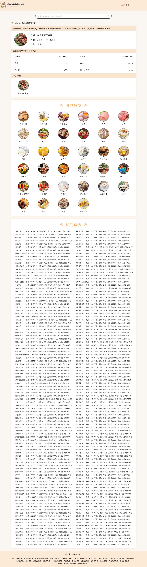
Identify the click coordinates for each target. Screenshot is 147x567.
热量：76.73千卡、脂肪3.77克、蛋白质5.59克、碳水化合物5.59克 (103, 240)
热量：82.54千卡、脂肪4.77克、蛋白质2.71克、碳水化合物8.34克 (42, 415)
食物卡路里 (93, 558)
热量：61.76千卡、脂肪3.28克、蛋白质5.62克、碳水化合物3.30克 (103, 475)
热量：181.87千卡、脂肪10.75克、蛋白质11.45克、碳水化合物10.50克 (44, 291)
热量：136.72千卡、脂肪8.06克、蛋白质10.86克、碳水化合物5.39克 (43, 361)
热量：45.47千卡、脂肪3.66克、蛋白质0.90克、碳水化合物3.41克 (42, 304)
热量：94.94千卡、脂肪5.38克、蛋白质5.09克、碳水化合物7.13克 (103, 459)
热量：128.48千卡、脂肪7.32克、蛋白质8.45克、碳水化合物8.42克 (42, 503)
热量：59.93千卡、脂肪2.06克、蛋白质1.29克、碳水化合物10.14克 (103, 377)
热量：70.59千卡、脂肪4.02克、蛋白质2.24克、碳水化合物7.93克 (103, 335)
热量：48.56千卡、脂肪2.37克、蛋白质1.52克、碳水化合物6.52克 (103, 386)
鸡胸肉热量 (130, 558)
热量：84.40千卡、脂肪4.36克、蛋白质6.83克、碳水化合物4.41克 (42, 335)
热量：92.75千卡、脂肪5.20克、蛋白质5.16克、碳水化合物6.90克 (42, 380)
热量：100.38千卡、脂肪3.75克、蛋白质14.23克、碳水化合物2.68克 (43, 462)
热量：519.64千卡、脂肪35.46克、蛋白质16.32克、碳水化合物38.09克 (104, 247)
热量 (70, 558)
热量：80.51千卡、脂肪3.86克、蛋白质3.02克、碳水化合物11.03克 (103, 244)
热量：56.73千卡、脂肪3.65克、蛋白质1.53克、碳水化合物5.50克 (42, 396)
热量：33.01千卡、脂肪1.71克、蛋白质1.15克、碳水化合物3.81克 (42, 443)
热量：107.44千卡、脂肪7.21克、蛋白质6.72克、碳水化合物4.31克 (42, 522)
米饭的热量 (37, 561)
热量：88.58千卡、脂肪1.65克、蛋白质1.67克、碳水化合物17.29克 (103, 234)
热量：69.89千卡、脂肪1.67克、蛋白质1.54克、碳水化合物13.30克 (103, 282)
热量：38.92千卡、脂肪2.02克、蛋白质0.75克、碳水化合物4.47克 (103, 484)
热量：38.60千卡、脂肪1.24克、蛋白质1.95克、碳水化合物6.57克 (42, 424)
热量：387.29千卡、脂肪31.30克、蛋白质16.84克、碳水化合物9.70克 (104, 449)
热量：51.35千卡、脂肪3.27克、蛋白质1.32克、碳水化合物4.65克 (42, 266)
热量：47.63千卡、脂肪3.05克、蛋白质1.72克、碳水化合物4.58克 (103, 253)
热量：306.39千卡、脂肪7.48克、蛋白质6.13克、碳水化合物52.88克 (43, 329)
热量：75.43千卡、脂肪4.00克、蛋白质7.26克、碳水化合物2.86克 (42, 386)
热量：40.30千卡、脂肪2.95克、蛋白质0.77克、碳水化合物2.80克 (42, 456)
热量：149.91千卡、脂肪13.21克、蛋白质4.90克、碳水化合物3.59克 (43, 519)
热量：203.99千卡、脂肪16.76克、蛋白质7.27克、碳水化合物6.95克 (103, 538)
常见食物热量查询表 (41, 558)
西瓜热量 (73, 563)
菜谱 (12, 558)
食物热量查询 (28, 558)
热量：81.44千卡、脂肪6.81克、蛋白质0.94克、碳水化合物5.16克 (42, 351)
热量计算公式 (54, 558)
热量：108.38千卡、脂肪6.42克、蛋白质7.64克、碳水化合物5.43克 (103, 402)
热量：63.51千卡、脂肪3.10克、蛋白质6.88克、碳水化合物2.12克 (103, 544)
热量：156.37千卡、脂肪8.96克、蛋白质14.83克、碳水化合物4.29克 (43, 339)
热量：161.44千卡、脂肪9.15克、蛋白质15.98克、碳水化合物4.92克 (103, 500)
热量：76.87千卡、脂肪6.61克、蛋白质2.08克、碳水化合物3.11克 (42, 418)
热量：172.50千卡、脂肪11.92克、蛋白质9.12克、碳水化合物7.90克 (103, 405)
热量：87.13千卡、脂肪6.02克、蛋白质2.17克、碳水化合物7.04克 (103, 291)
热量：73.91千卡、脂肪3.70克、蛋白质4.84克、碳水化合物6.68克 (42, 278)
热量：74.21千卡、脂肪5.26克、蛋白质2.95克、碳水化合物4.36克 (103, 364)
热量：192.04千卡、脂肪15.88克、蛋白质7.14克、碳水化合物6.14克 (43, 440)
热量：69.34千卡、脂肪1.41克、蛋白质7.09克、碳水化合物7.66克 (103, 354)
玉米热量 (28, 561)
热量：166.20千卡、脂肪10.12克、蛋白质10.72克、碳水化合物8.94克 (43, 465)
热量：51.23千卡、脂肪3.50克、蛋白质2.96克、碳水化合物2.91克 (42, 269)
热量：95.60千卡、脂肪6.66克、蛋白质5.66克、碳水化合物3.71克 (103, 294)
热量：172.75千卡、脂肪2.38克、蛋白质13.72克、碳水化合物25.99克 (104, 437)
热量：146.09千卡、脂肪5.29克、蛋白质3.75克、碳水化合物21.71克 (43, 323)
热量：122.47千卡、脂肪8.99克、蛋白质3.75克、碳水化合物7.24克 (103, 465)
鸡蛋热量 (67, 561)
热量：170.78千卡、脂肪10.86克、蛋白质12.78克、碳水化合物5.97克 (43, 430)
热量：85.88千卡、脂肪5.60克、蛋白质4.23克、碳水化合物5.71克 (42, 411)
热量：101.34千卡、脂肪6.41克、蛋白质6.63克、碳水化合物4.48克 (103, 329)
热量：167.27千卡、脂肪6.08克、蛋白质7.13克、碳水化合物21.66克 (103, 351)
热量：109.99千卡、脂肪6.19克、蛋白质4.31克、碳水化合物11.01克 (103, 541)
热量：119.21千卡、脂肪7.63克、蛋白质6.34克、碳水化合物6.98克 (42, 408)
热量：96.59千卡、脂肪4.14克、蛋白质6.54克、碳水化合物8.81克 (42, 449)
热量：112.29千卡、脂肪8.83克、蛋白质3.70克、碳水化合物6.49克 (103, 446)
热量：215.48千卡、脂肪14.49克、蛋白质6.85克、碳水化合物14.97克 (104, 513)
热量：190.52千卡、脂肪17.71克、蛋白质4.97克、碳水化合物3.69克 (43, 481)
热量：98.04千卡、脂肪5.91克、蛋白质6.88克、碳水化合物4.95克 (103, 415)
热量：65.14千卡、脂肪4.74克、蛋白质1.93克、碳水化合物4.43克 (42, 421)
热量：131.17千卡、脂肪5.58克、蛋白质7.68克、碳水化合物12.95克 (43, 389)
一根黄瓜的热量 (63, 563)
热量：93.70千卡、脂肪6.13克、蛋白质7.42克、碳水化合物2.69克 (42, 247)
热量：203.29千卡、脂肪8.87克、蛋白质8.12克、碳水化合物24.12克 (43, 528)
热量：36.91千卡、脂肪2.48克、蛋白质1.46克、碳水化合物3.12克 (103, 278)
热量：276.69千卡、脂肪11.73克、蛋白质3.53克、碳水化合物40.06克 (43, 541)
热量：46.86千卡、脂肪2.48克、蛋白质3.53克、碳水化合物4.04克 (103, 259)
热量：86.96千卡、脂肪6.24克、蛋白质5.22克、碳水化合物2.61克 (103, 285)
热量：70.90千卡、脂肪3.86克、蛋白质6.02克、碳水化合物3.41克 (42, 392)
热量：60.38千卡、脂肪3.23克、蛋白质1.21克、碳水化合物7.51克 (103, 348)
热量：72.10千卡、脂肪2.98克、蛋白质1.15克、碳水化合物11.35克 (103, 389)
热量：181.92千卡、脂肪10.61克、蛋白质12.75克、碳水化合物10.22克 (104, 269)
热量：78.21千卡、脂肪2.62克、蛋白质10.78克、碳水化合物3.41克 (103, 373)
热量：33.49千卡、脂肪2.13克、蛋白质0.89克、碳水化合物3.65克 (42, 370)
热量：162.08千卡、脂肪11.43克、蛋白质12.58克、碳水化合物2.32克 (43, 240)
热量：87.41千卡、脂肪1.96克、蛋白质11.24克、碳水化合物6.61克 (42, 402)
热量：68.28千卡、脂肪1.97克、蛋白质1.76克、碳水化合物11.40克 (42, 297)
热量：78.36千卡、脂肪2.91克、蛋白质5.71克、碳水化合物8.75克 (103, 332)
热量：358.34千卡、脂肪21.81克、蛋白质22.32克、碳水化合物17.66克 (104, 471)
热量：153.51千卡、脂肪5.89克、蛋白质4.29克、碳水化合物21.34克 (103, 525)
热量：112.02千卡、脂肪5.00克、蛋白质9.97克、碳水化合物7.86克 (103, 316)
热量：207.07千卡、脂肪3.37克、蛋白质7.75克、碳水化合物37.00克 (43, 427)
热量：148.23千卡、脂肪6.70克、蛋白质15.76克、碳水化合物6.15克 (43, 497)
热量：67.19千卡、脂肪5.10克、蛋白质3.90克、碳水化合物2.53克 (103, 424)
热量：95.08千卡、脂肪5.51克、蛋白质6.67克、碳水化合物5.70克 (42, 282)
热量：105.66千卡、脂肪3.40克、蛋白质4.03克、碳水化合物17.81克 (43, 490)
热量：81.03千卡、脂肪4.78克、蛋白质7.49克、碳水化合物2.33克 (42, 310)
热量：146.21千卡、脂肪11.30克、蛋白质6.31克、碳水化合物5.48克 (43, 234)
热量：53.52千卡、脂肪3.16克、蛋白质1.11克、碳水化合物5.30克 (42, 544)
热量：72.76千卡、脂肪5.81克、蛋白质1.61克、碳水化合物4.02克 (103, 440)
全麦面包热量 (124, 561)
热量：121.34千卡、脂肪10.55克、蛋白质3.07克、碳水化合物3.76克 (103, 434)
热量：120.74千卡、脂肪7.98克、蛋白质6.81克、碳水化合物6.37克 (42, 275)
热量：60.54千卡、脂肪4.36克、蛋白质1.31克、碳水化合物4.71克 (103, 468)
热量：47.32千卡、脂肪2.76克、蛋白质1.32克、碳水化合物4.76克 (103, 263)
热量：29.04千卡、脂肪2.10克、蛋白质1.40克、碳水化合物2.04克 (103, 339)
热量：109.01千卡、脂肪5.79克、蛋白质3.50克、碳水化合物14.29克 (103, 288)
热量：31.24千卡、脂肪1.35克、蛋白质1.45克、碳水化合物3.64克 (42, 250)
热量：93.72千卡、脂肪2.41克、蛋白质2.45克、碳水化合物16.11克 (42, 471)
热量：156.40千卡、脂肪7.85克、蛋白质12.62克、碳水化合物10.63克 (43, 532)
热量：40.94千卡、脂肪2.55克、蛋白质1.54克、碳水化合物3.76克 (42, 538)
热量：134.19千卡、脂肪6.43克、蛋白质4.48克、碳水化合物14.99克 (103, 522)
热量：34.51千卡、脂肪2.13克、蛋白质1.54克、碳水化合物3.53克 (103, 237)
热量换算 (64, 558)
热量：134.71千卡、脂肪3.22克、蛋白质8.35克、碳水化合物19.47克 (103, 367)
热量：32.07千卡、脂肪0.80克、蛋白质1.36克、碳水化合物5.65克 (103, 361)
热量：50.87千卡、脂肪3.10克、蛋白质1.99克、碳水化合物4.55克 (103, 516)
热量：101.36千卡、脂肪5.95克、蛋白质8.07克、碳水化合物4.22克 (103, 497)
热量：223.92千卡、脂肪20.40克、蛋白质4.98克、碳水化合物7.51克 (103, 396)
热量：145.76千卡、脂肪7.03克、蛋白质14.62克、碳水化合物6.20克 (43, 263)
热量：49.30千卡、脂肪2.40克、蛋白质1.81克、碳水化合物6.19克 (103, 231)
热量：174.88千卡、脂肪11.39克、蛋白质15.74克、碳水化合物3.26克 (104, 456)
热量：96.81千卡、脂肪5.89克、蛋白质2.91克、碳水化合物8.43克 (103, 320)
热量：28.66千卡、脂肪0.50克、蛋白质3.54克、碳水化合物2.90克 (103, 487)
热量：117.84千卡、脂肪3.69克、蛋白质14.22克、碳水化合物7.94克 (43, 500)
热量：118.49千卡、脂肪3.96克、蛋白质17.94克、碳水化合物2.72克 (103, 490)
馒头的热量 (103, 561)
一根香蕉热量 (82, 563)
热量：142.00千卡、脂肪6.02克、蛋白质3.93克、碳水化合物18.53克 (43, 364)
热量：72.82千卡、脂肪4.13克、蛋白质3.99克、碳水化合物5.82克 (42, 348)
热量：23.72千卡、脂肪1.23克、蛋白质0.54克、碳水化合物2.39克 (42, 259)
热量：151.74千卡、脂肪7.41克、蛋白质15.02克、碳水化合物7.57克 (103, 370)
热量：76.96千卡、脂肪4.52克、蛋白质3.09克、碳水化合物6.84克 (42, 294)
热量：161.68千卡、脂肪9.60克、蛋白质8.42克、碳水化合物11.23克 (43, 516)
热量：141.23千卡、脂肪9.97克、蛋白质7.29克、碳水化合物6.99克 (42, 272)
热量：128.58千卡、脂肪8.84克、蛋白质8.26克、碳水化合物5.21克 (42, 434)
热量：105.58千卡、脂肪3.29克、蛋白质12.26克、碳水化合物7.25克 (103, 399)
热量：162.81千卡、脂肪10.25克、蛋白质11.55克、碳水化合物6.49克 (43, 494)
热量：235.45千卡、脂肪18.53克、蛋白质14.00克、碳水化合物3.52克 (104, 345)
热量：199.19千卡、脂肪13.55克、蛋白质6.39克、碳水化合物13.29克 (43, 405)
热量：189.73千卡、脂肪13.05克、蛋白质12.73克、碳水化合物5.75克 (104, 430)
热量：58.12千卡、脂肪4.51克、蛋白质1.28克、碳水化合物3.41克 (103, 427)
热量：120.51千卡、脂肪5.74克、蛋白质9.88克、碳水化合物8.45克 (42, 345)
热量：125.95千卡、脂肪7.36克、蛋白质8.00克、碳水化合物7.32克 (42, 316)
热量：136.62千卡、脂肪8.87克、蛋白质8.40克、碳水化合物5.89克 (42, 437)
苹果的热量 (46, 561)
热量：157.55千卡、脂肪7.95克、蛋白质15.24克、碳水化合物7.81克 (103, 250)
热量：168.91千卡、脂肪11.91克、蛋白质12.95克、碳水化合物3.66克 (43, 484)
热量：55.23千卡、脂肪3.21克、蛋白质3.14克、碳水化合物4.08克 (103, 301)
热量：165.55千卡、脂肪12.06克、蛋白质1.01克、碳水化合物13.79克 (104, 342)
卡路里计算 (83, 558)
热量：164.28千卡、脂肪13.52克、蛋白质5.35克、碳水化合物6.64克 (103, 481)
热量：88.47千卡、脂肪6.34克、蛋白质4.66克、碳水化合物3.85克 (42, 506)
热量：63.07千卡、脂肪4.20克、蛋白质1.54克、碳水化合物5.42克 (42, 535)
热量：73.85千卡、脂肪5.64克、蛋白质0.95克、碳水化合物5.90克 (103, 478)
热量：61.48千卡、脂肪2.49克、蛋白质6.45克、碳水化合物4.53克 (42, 468)
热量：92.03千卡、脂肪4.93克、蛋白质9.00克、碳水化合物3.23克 (103, 421)
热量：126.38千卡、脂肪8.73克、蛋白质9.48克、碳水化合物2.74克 (103, 358)
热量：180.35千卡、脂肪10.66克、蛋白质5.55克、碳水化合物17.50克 (43, 320)
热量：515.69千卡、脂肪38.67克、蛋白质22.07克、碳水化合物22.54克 (104, 272)
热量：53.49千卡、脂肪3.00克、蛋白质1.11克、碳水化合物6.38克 (103, 408)
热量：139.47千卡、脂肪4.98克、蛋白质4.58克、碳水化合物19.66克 (103, 494)
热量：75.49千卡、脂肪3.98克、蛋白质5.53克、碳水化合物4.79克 (42, 373)
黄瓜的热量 (75, 561)
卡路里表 (112, 558)
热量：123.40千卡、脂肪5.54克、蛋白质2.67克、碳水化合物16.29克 (103, 462)
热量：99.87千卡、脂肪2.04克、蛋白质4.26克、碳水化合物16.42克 (103, 313)
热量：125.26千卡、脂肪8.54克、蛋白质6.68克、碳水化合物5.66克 (42, 313)
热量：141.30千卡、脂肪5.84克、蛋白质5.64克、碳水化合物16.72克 (103, 256)
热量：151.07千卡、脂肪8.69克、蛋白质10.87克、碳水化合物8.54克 (103, 509)
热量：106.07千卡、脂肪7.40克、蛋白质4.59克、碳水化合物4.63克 (42, 285)
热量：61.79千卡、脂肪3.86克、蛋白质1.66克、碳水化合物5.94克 (42, 326)
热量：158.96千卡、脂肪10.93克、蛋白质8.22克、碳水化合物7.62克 (43, 513)
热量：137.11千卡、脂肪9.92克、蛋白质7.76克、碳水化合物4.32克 (103, 310)
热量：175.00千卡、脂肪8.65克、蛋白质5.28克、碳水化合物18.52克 (43, 354)
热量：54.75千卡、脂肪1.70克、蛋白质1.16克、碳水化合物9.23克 (103, 326)
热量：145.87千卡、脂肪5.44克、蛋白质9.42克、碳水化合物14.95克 (43, 231)
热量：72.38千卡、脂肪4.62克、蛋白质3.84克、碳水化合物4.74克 (42, 509)
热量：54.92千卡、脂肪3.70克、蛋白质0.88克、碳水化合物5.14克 (42, 358)
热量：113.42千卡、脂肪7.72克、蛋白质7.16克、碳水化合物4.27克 (42, 244)
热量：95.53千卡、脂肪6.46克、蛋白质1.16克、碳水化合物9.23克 (103, 392)
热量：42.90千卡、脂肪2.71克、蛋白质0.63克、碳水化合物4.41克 (103, 323)
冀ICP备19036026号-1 (72, 554)
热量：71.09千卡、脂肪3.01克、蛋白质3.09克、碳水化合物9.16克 (103, 535)
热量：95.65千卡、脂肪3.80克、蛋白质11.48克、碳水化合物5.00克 (103, 532)
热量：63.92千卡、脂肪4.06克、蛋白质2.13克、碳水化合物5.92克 (42, 377)
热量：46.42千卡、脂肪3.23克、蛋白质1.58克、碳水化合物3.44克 (103, 418)
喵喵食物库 (19, 23)
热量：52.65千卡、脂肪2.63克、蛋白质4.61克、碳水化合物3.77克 (103, 266)
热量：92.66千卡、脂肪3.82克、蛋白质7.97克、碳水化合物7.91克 (42, 256)
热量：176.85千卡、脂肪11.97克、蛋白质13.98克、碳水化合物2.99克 (43, 383)
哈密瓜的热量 (113, 561)
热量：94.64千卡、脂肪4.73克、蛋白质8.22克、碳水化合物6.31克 (103, 443)
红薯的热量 (85, 561)
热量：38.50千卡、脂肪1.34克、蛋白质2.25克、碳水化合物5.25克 (42, 342)
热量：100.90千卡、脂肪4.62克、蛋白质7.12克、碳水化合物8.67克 (42, 452)
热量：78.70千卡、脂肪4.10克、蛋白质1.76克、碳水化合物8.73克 (103, 307)
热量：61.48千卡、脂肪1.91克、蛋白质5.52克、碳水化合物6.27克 (103, 411)
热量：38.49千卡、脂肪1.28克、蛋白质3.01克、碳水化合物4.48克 (42, 332)
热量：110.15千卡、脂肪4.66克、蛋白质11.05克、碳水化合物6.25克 (43, 475)
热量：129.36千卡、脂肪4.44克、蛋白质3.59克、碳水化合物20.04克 (43, 446)
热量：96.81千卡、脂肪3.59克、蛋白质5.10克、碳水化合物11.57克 (42, 237)
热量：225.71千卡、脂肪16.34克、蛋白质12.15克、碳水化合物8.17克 (43, 399)
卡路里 (76, 558)
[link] (19, 23)
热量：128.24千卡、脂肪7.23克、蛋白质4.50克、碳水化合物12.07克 (43, 307)
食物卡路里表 (102, 558)
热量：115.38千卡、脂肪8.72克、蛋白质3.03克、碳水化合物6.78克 (103, 528)
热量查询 (19, 558)
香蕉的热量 (20, 561)
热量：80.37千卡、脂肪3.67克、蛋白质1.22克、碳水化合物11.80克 (103, 503)
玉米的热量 (120, 558)
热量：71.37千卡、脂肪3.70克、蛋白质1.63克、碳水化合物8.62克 (103, 519)
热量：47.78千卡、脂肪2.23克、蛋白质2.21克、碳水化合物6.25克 (103, 383)
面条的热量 (94, 561)
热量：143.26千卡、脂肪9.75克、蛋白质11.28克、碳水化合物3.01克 (103, 380)
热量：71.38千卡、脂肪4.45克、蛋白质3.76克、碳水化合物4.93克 (103, 304)
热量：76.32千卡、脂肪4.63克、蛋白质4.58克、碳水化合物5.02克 (42, 367)
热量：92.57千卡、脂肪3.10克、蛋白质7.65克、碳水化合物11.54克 (42, 478)
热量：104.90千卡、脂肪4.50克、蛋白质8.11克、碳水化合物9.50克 (103, 275)
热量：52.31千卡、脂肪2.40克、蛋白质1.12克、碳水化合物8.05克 (42, 288)
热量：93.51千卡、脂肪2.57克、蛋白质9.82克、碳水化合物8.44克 (42, 459)
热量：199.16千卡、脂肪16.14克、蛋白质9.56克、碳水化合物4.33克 (43, 487)
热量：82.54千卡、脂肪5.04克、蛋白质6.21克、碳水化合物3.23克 (103, 506)
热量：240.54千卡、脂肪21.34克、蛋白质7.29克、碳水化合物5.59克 (43, 301)
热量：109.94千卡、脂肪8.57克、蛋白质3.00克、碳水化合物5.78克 (42, 253)
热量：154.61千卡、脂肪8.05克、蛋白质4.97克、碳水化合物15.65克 (43, 525)
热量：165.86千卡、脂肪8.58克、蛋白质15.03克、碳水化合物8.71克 (103, 452)
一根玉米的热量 (57, 561)
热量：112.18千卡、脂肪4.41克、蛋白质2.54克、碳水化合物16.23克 (103, 297)
